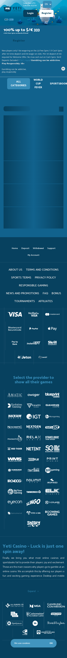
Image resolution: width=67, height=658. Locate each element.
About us (15, 269)
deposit (25, 248)
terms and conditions (42, 269)
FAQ (45, 293)
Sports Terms (21, 277)
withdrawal (38, 248)
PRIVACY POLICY (45, 277)
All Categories (18, 84)
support (51, 248)
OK (51, 643)
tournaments (24, 301)
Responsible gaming (33, 285)
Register (46, 13)
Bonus (56, 293)
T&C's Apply (25, 60)
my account (33, 255)
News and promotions (22, 293)
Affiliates (45, 301)
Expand (33, 591)
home (15, 248)
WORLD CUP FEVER (38, 84)
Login (30, 13)
